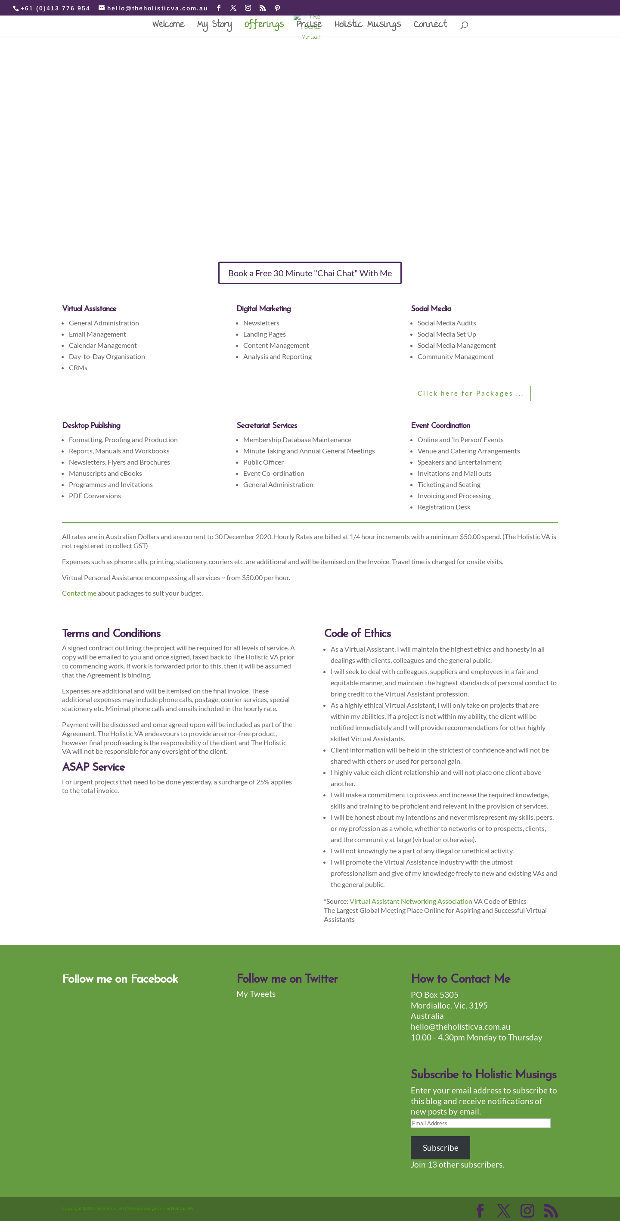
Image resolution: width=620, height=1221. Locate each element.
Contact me (79, 593)
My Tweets (256, 994)
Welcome (168, 28)
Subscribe (441, 1147)
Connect (430, 28)
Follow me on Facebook (120, 980)
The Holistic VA (178, 1208)
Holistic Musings (368, 28)
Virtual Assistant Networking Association (412, 901)
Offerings (264, 28)
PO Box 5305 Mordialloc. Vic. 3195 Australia (449, 1005)
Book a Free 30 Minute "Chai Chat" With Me (310, 273)
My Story (214, 28)
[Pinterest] (277, 8)
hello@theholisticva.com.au (461, 1026)
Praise (309, 28)
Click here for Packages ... (471, 393)
